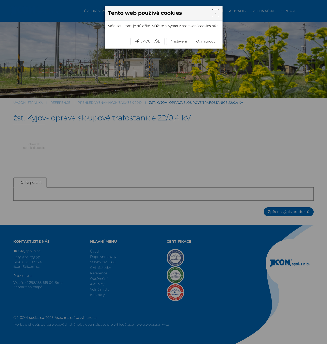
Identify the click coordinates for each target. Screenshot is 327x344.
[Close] (215, 13)
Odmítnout (205, 41)
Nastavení (179, 41)
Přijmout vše (147, 41)
